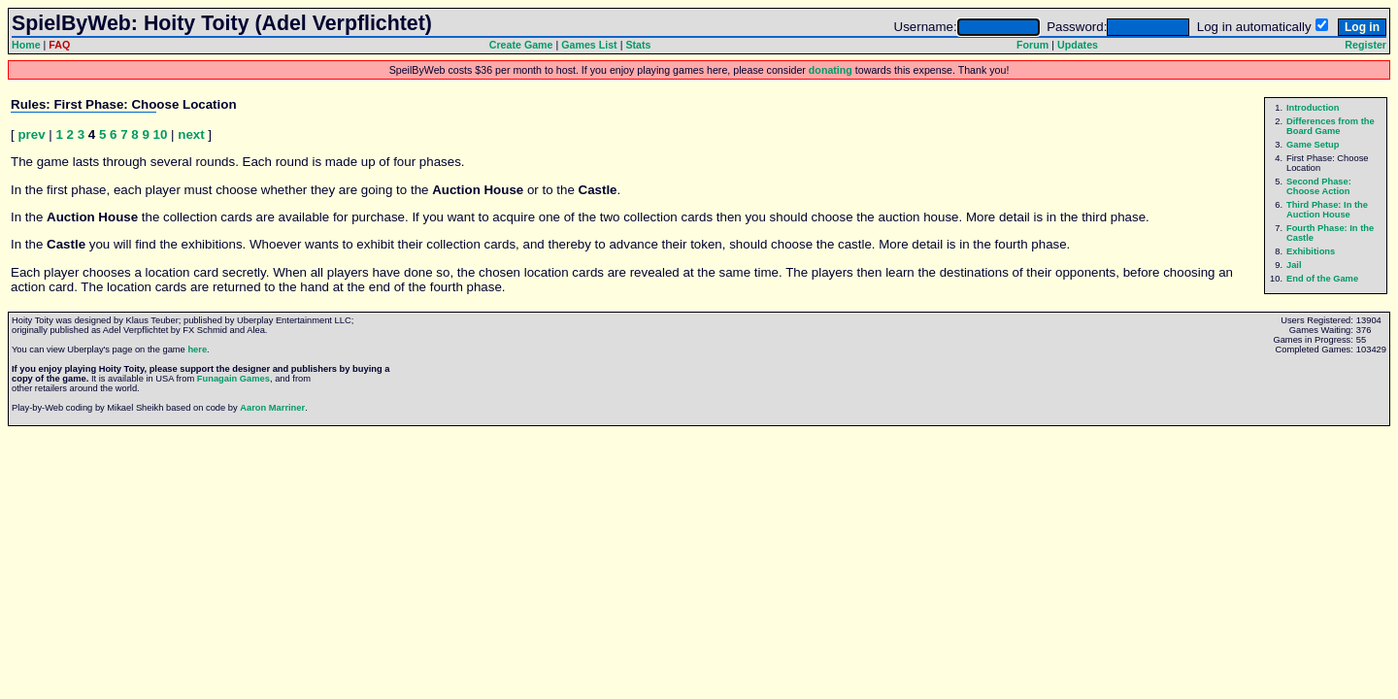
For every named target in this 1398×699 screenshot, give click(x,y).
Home (26, 44)
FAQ (59, 44)
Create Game (521, 44)
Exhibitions (1310, 251)
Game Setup (1312, 145)
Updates (1077, 44)
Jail (1294, 265)
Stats (637, 44)
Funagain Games (233, 378)
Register (1365, 44)
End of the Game (1322, 278)
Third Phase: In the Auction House (1327, 209)
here (197, 349)
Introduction (1312, 108)
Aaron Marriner (272, 408)
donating (830, 70)
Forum (1032, 44)
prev (31, 134)
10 (160, 134)
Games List (588, 44)
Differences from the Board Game (1330, 126)
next (191, 134)
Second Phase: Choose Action (1318, 186)
